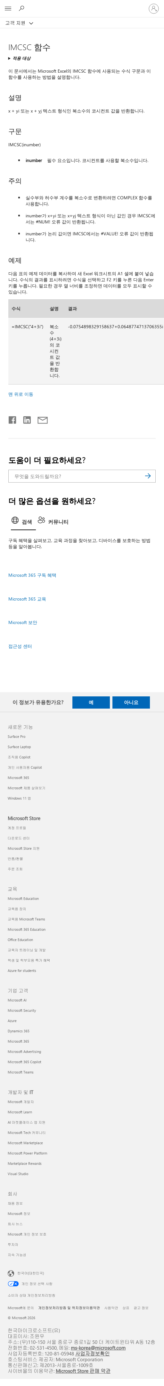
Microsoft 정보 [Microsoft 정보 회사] (19, 1213)
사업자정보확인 (92, 1353)
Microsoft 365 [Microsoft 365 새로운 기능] (18, 777)
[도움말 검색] (22, 8)
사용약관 (111, 1307)
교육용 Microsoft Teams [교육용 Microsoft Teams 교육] (26, 919)
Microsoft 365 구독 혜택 (32, 575)
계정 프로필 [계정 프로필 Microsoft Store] (17, 827)
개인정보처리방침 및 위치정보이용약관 (69, 1307)
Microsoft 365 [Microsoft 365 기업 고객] (18, 1041)
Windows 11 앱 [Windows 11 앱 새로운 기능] (19, 798)
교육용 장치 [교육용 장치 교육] (17, 908)
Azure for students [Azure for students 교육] (22, 970)
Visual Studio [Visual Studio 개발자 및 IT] (18, 1173)
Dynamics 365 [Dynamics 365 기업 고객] (18, 1030)
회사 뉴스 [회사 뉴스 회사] (15, 1223)
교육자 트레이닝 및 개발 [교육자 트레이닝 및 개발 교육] (27, 949)
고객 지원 (16, 23)
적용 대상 (21, 58)
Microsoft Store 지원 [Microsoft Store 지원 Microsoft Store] (24, 848)
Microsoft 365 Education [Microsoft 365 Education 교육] (26, 929)
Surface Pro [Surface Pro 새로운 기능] (16, 736)
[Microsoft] (81, 5)
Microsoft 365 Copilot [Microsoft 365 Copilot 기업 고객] (24, 1061)
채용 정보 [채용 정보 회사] (15, 1203)
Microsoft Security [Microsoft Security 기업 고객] (22, 1010)
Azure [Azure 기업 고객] (12, 1020)
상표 (125, 1307)
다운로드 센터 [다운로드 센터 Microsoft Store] (19, 838)
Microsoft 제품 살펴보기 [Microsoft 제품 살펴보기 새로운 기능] (26, 787)
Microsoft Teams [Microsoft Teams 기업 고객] (21, 1072)
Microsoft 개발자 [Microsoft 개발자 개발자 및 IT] (21, 1101)
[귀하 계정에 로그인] (153, 8)
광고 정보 (141, 1307)
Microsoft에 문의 (21, 1307)
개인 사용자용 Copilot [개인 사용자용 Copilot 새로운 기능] (25, 767)
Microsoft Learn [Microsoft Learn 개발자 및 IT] (20, 1112)
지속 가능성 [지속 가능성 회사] (17, 1254)
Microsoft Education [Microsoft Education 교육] (23, 898)
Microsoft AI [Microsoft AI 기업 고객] (17, 1000)
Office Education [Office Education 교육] (20, 939)
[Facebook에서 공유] (12, 418)
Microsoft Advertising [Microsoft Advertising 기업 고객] (24, 1051)
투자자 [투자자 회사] (13, 1244)
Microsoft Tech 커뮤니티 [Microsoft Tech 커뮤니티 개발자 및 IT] (27, 1132)
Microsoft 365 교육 (27, 599)
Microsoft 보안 (22, 622)
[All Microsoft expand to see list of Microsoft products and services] (8, 8)
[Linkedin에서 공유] (24, 418)
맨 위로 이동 (20, 394)
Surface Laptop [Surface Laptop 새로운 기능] (19, 746)
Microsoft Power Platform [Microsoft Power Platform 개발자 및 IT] (27, 1153)
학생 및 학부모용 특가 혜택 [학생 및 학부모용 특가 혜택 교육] (29, 960)
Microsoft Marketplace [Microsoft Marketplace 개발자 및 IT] (25, 1142)
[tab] (23, 522)
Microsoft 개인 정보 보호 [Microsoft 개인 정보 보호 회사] (27, 1234)
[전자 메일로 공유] (40, 418)
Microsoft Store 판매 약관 (83, 1370)
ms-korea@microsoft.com (98, 1347)
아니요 (131, 702)
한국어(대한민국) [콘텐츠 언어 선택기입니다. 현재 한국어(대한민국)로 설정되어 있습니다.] (30, 1272)
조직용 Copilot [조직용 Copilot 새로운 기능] (19, 757)
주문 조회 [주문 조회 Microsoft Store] (15, 868)
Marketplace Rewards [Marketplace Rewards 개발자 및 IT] (25, 1163)
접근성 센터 (20, 646)
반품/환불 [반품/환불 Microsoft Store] (15, 858)
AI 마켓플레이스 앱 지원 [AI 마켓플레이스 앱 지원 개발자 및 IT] (26, 1122)
